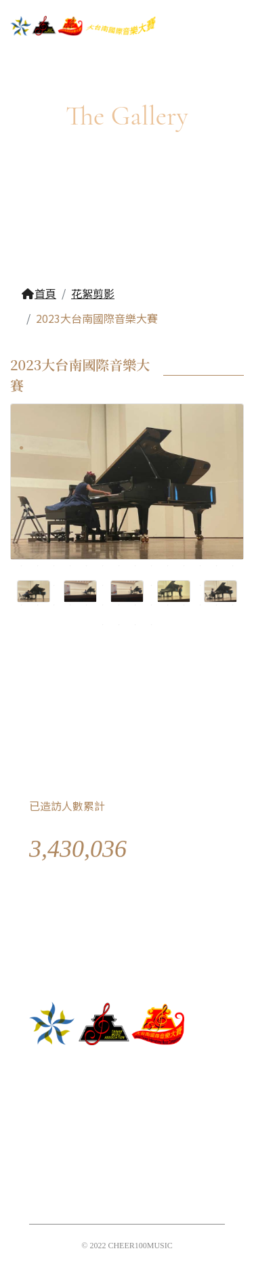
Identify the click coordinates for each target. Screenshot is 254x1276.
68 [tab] (200, 526)
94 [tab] (168, 566)
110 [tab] (200, 585)
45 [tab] (54, 507)
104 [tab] (103, 585)
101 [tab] (54, 585)
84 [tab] (233, 546)
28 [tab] (233, 468)
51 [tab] (151, 507)
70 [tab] (233, 526)
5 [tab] (86, 448)
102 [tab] (70, 585)
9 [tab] (151, 448)
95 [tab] (184, 566)
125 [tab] (217, 605)
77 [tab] (119, 546)
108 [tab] (168, 585)
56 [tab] (233, 507)
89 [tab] (86, 566)
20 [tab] (103, 468)
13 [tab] (217, 448)
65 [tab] (151, 526)
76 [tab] (103, 546)
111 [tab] (217, 585)
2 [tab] (38, 448)
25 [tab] (184, 468)
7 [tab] (119, 448)
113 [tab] (21, 605)
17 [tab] (54, 468)
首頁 (38, 293)
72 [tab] (38, 546)
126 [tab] (233, 605)
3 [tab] (54, 448)
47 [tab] (86, 507)
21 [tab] (119, 468)
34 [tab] (103, 487)
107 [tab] (151, 585)
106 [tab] (135, 585)
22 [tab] (135, 468)
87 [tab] (54, 566)
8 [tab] (135, 448)
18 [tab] (70, 468)
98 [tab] (233, 566)
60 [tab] (70, 526)
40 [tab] (200, 487)
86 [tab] (38, 566)
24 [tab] (168, 468)
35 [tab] (119, 487)
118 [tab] (103, 605)
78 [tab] (135, 546)
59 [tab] (54, 526)
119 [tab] (119, 605)
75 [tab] (86, 546)
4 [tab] (70, 448)
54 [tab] (200, 507)
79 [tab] (151, 546)
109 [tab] (184, 585)
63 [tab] (119, 526)
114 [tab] (38, 605)
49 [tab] (119, 507)
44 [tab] (38, 507)
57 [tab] (21, 526)
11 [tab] (184, 448)
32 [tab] (70, 487)
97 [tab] (217, 566)
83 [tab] (217, 546)
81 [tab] (184, 546)
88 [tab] (70, 566)
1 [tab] (21, 448)
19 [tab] (86, 468)
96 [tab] (200, 566)
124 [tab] (200, 605)
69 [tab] (217, 526)
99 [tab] (21, 585)
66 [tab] (168, 526)
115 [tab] (54, 605)
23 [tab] (151, 468)
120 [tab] (135, 605)
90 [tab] (103, 566)
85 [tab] (21, 566)
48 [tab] (103, 507)
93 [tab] (151, 566)
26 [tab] (200, 468)
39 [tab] (184, 487)
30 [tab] (38, 487)
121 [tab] (151, 605)
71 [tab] (21, 546)
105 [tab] (119, 585)
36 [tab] (135, 487)
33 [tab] (86, 487)
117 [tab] (86, 605)
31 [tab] (54, 487)
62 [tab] (103, 526)
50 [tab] (135, 507)
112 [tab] (233, 585)
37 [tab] (151, 487)
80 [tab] (168, 546)
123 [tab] (184, 605)
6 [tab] (103, 448)
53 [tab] (184, 507)
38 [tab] (168, 487)
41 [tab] (217, 487)
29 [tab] (21, 487)
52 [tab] (168, 507)
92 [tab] (135, 566)
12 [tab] (200, 448)
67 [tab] (184, 526)
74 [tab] (70, 546)
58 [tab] (38, 526)
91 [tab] (119, 566)
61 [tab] (86, 526)
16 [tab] (38, 468)
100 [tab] (38, 585)
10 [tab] (168, 448)
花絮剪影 (92, 293)
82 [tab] (200, 546)
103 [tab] (86, 585)
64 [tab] (135, 526)
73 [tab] (54, 546)
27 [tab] (217, 468)
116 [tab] (70, 605)
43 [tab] (21, 507)
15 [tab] (21, 468)
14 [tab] (233, 448)
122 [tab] (168, 605)
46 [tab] (70, 507)
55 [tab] (217, 507)
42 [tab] (233, 487)
